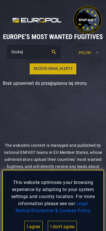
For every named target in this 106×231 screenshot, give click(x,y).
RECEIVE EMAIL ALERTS (53, 68)
